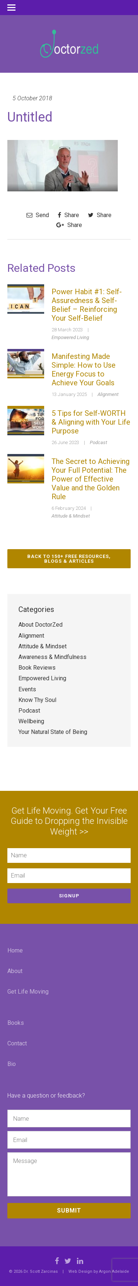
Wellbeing (31, 721)
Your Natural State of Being (52, 731)
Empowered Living (70, 337)
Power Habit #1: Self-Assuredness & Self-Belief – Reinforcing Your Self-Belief (87, 305)
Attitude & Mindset (71, 516)
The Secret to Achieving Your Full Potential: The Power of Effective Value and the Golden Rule (91, 479)
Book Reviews (37, 667)
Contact (17, 1043)
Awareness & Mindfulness (52, 656)
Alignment (108, 394)
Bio (11, 1063)
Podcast (98, 442)
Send (37, 215)
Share (68, 215)
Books (15, 1022)
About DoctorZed (40, 624)
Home (15, 950)
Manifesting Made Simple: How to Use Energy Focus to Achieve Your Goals (84, 369)
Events (27, 689)
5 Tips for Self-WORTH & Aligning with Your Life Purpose (91, 422)
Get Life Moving (28, 991)
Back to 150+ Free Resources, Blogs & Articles (69, 559)
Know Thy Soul (37, 699)
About (14, 971)
